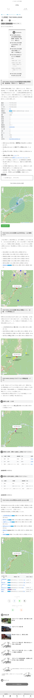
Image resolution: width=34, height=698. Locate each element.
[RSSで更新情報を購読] (21, 609)
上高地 (3, 23)
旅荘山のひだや (6, 526)
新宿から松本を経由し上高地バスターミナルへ (16, 70)
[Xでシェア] (9, 600)
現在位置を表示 (5, 225)
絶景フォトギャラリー (17, 157)
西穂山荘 (5, 530)
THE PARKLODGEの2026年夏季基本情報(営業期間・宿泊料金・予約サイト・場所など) (16, 38)
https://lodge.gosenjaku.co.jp (14, 138)
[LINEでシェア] (19, 600)
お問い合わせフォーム (28, 694)
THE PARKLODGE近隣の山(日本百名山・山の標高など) (16, 44)
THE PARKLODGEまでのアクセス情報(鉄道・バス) (16, 56)
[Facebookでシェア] (14, 600)
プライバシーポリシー (17, 694)
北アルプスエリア (9, 23)
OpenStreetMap (26, 222)
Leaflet (21, 222)
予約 (10, 108)
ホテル (19, 23)
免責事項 (6, 694)
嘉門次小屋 (5, 519)
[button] (17, 203)
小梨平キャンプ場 (7, 522)
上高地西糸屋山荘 (7, 515)
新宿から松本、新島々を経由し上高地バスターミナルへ (16, 64)
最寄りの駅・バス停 (16, 60)
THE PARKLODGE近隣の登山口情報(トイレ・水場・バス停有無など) (16, 50)
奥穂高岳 (5, 265)
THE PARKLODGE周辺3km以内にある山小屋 (16, 74)
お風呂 (15, 23)
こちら (15, 155)
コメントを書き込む (17, 684)
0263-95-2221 (12, 126)
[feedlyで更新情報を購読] (12, 609)
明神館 (4, 534)
